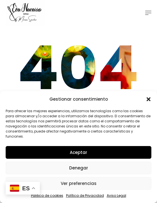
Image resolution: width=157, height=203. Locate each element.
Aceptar (78, 152)
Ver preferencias (79, 183)
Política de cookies (47, 195)
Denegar (78, 168)
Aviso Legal (116, 195)
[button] (148, 99)
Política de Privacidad (85, 195)
